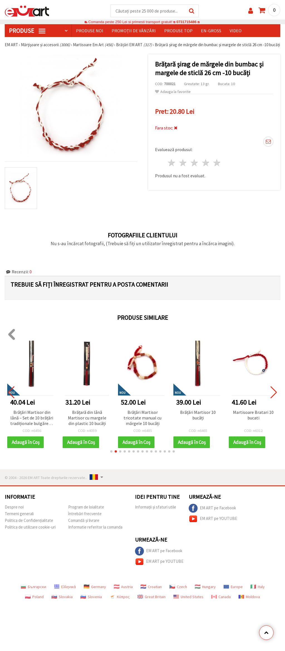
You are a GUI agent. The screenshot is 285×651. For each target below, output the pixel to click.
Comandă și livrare (83, 520)
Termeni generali (19, 514)
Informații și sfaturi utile (155, 507)
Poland (34, 597)
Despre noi (14, 507)
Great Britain (151, 597)
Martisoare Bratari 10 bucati (253, 415)
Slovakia (62, 597)
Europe (233, 587)
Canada (221, 597)
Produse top (178, 31)
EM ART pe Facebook (212, 508)
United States (188, 597)
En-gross (211, 31)
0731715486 (186, 22)
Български (33, 587)
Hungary (205, 586)
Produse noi (89, 31)
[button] (111, 452)
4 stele (206, 163)
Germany (95, 586)
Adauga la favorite (173, 92)
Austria (123, 586)
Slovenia (91, 597)
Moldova (249, 597)
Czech (178, 586)
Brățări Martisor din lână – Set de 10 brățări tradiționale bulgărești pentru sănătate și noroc (31, 418)
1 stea (172, 163)
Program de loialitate (86, 507)
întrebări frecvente (85, 514)
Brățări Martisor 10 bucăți (198, 415)
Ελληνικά (65, 587)
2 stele (183, 163)
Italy (257, 586)
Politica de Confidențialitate (29, 520)
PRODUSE (27, 31)
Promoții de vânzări (134, 31)
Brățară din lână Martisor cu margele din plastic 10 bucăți (87, 418)
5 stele (217, 163)
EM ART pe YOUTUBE (213, 519)
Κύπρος (120, 597)
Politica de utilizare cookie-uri (30, 527)
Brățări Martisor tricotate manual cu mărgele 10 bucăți (142, 418)
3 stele (194, 163)
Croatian (151, 586)
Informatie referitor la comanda (95, 527)
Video (236, 31)
